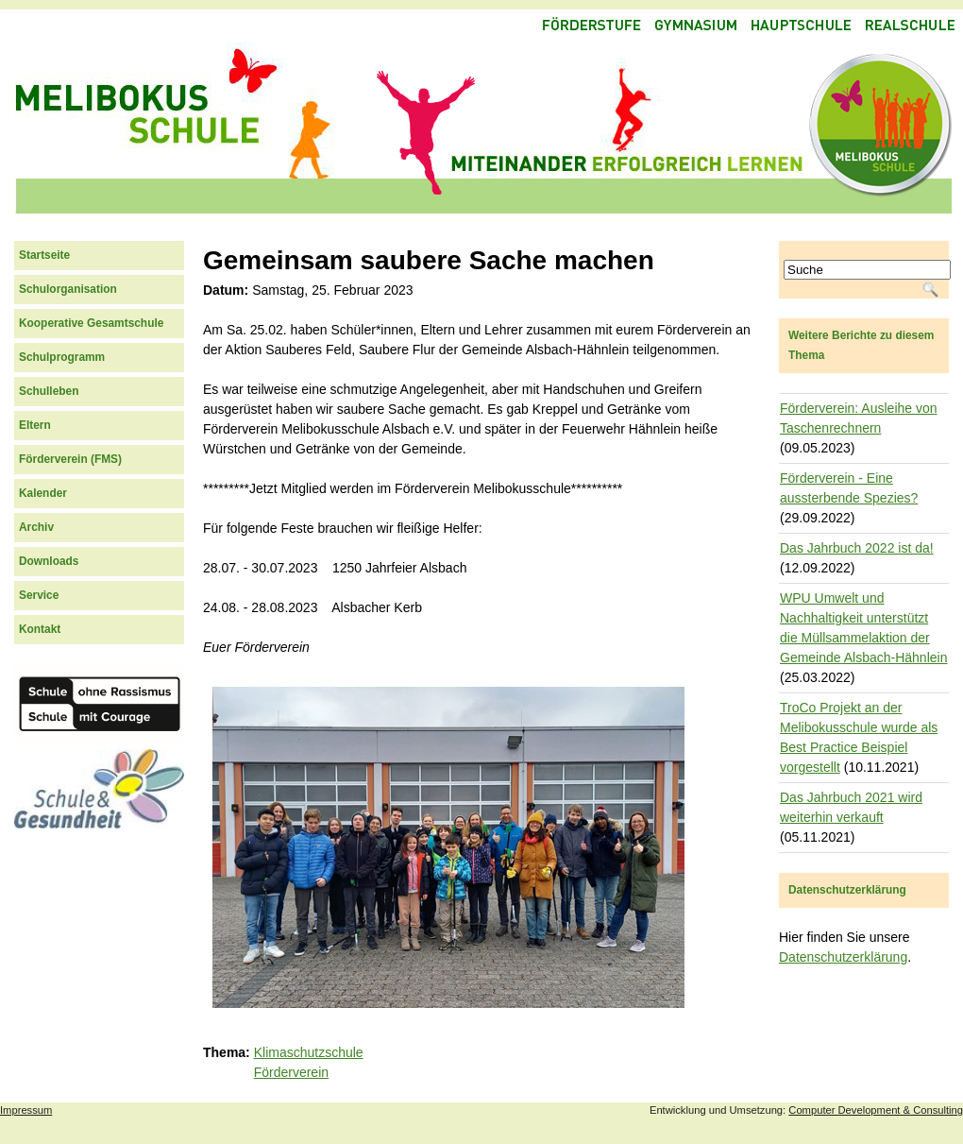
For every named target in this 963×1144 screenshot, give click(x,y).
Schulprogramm (62, 357)
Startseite (44, 255)
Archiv (36, 527)
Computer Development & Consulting (875, 1110)
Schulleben (48, 391)
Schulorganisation (68, 289)
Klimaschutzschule (308, 1052)
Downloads (48, 561)
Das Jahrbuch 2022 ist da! (857, 547)
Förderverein (291, 1072)
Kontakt (39, 629)
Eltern (35, 425)
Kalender (43, 493)
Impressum (26, 1110)
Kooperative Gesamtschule (91, 323)
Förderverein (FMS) (70, 459)
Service (39, 595)
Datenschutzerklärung (843, 957)
